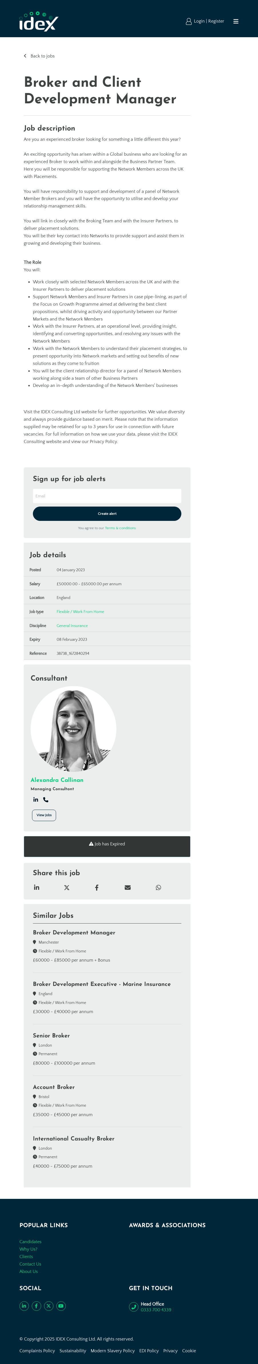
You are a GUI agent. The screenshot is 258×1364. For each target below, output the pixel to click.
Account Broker (54, 1087)
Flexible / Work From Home (80, 612)
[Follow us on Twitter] (48, 1306)
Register (216, 21)
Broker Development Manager (74, 933)
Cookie (189, 1350)
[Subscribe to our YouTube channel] (61, 1306)
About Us (28, 1271)
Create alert (107, 514)
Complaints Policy (37, 1350)
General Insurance (72, 626)
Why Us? (28, 1249)
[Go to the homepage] (39, 21)
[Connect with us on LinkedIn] (24, 1306)
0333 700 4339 (156, 1309)
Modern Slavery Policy (113, 1350)
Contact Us (30, 1264)
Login (200, 21)
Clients (26, 1256)
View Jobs (44, 815)
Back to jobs (42, 56)
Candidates (30, 1241)
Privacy (170, 1350)
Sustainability (72, 1350)
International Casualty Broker (73, 1139)
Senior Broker (51, 1036)
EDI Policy (149, 1350)
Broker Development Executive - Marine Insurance (102, 984)
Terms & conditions (120, 528)
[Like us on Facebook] (36, 1306)
